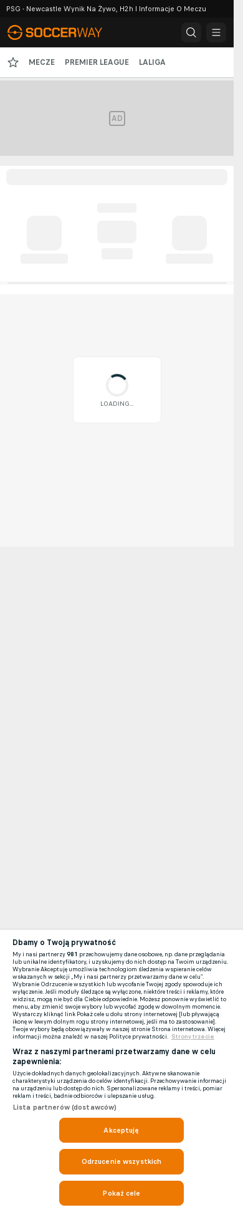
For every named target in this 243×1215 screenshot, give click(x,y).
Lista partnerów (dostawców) (64, 1107)
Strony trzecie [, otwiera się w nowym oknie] (192, 1036)
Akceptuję (121, 1130)
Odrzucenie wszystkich (122, 1161)
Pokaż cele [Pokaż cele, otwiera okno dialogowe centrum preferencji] (121, 1193)
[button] (191, 32)
